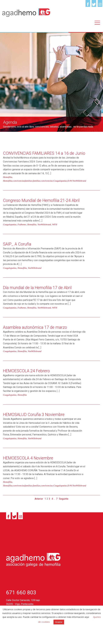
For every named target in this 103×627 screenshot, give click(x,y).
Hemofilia (7, 177)
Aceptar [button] (58, 622)
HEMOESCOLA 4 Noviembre (28, 458)
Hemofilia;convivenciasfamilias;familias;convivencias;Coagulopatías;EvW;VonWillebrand (44, 181)
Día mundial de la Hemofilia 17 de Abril (37, 287)
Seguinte (63, 498)
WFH (54, 224)
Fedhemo (22, 224)
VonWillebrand (44, 224)
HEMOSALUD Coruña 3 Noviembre (34, 414)
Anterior (39, 498)
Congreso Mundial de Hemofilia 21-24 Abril (41, 200)
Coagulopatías (9, 224)
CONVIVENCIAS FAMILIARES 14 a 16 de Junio (44, 153)
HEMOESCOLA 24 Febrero (26, 370)
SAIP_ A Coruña (17, 244)
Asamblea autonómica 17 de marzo (35, 327)
